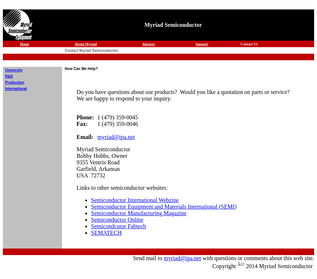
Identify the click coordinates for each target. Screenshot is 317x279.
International (16, 89)
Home (24, 44)
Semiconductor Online (117, 220)
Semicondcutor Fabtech (118, 226)
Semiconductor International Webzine (135, 200)
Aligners (148, 44)
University (13, 70)
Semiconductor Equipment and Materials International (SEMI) (163, 207)
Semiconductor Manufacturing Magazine (138, 213)
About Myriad (85, 44)
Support (201, 44)
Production (14, 83)
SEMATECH (106, 233)
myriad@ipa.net (116, 137)
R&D (9, 76)
